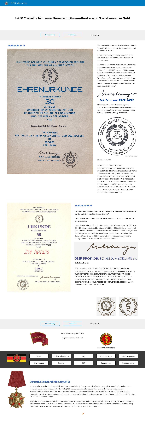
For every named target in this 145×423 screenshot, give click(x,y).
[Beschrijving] (50, 34)
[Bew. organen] (39, 363)
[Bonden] (61, 363)
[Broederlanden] (128, 363)
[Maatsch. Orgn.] (106, 356)
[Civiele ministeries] (61, 356)
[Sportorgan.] (106, 363)
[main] (72, 18)
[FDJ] (83, 356)
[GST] (83, 363)
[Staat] (39, 356)
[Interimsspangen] (128, 356)
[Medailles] (72, 34)
